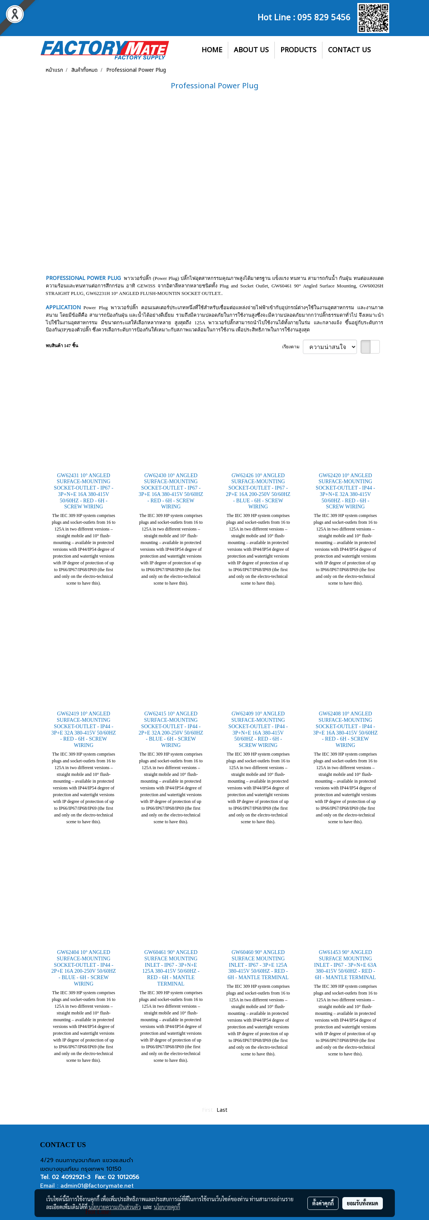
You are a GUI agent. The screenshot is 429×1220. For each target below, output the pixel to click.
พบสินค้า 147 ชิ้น (62, 345)
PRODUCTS (298, 50)
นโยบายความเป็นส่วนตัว (115, 1206)
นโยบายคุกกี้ (167, 1206)
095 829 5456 (324, 16)
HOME (212, 50)
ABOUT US (251, 50)
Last (222, 1110)
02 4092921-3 (71, 1177)
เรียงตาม (292, 346)
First (207, 1110)
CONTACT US (349, 50)
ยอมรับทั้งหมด (362, 1203)
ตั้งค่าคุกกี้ (323, 1203)
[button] (383, 50)
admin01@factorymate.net (97, 1186)
